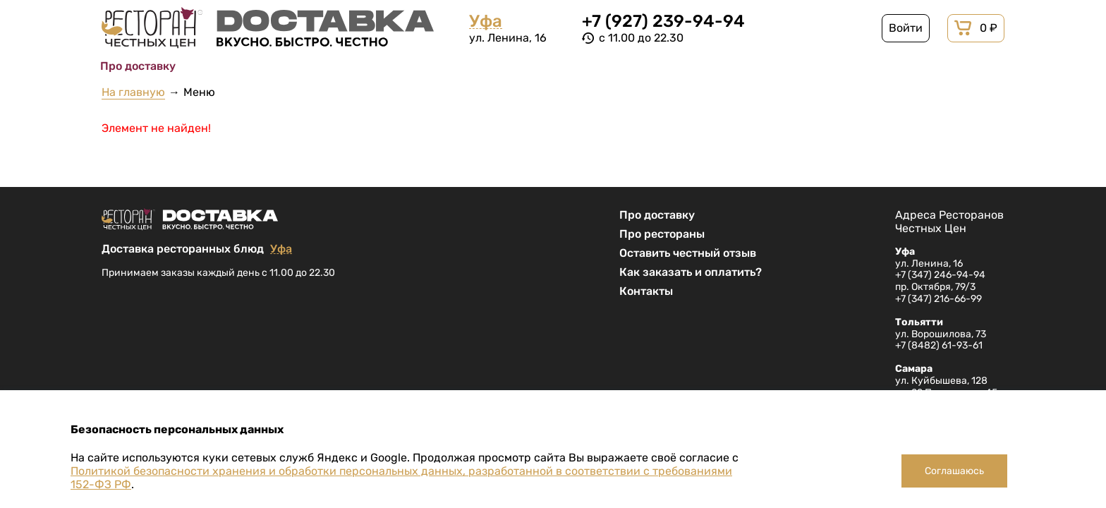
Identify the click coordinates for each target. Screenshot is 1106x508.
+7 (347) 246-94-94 (940, 275)
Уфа (485, 21)
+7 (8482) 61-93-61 (939, 345)
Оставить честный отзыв (687, 253)
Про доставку (657, 215)
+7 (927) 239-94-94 (663, 21)
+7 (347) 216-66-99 (938, 299)
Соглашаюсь (954, 471)
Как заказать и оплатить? (690, 272)
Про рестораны (662, 234)
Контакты (646, 291)
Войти (906, 28)
